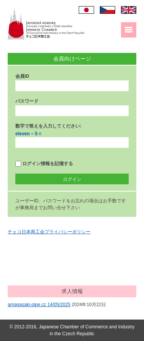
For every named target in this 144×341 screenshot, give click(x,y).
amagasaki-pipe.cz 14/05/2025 (39, 304)
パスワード (26, 101)
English (128, 10)
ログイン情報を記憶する (44, 164)
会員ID (22, 76)
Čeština (107, 10)
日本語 (86, 10)
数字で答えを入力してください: (48, 126)
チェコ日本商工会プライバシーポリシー (49, 231)
